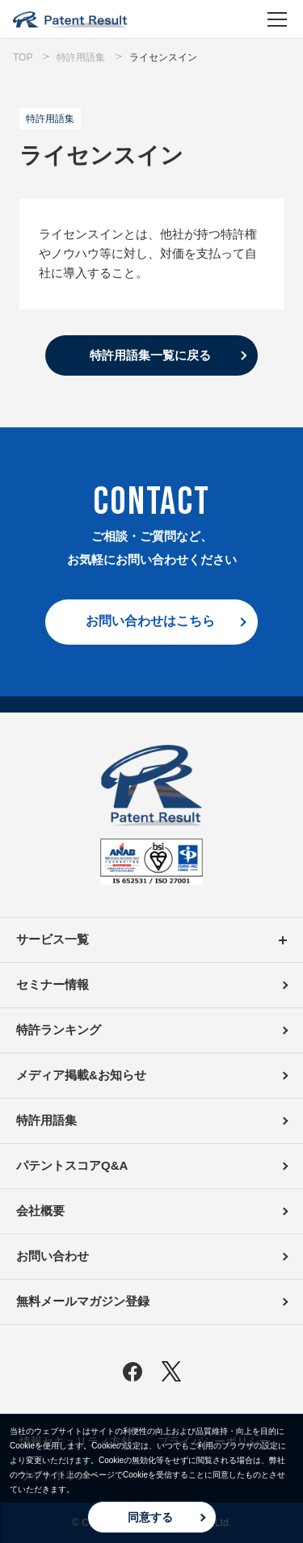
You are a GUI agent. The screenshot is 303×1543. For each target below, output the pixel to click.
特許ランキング (58, 1029)
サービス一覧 (151, 940)
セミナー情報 (52, 984)
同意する (150, 1517)
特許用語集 (46, 1120)
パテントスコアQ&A (72, 1165)
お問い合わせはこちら (150, 621)
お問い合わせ (52, 1256)
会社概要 (40, 1210)
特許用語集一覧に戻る (150, 355)
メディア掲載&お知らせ (81, 1075)
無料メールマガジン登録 (82, 1301)
